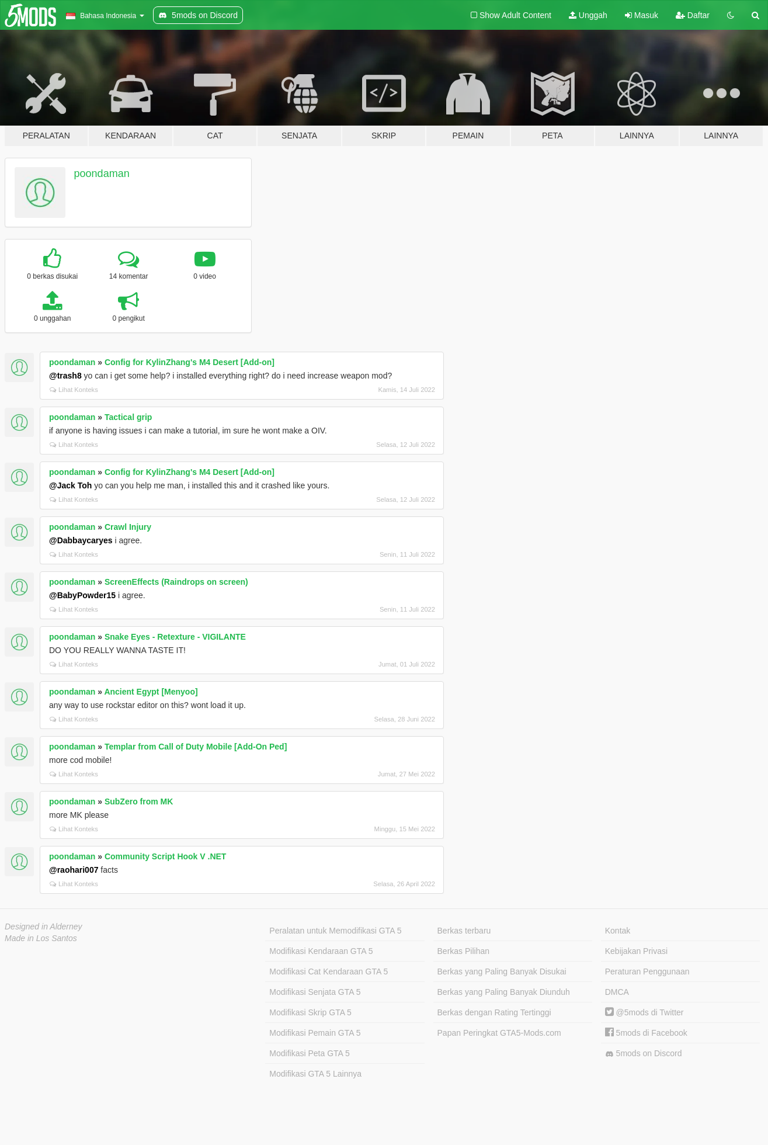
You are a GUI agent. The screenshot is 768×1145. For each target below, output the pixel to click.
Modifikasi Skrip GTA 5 (310, 1012)
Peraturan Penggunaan (647, 971)
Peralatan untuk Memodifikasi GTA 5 (335, 930)
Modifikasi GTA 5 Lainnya (315, 1073)
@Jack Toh (70, 485)
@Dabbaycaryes (81, 540)
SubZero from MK (139, 801)
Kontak (618, 930)
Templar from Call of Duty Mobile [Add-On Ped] (196, 746)
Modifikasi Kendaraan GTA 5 (321, 951)
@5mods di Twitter (644, 1012)
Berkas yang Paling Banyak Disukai (502, 971)
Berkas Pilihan (463, 951)
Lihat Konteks (74, 389)
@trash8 (65, 375)
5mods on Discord (643, 1054)
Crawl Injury (128, 527)
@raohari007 (73, 870)
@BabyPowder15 (82, 595)
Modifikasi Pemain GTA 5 (314, 1033)
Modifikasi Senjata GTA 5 (314, 992)
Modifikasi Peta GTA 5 (309, 1053)
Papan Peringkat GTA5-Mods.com (499, 1033)
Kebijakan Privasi (636, 951)
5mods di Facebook (646, 1033)
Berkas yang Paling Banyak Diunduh (503, 992)
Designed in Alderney (43, 926)
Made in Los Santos (41, 938)
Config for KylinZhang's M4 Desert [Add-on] (189, 362)
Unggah (588, 15)
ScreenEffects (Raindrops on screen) (176, 582)
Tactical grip (128, 417)
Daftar (693, 15)
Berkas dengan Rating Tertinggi (494, 1012)
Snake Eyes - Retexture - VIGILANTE (175, 636)
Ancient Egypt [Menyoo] (150, 691)
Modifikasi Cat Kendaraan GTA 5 (328, 971)
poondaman (102, 173)
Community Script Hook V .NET (165, 856)
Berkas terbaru (464, 930)
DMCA (617, 992)
